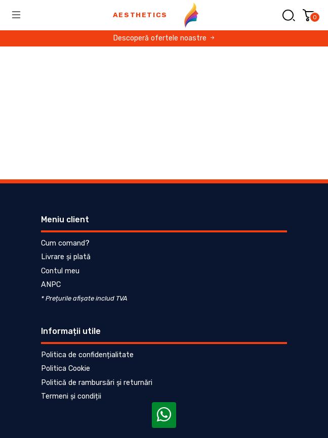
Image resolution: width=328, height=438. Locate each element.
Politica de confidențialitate (87, 355)
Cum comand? (65, 243)
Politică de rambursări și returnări (96, 382)
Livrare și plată (66, 257)
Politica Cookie (65, 368)
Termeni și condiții (71, 396)
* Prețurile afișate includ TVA (84, 298)
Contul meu (60, 271)
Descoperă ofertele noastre (164, 38)
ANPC (51, 284)
